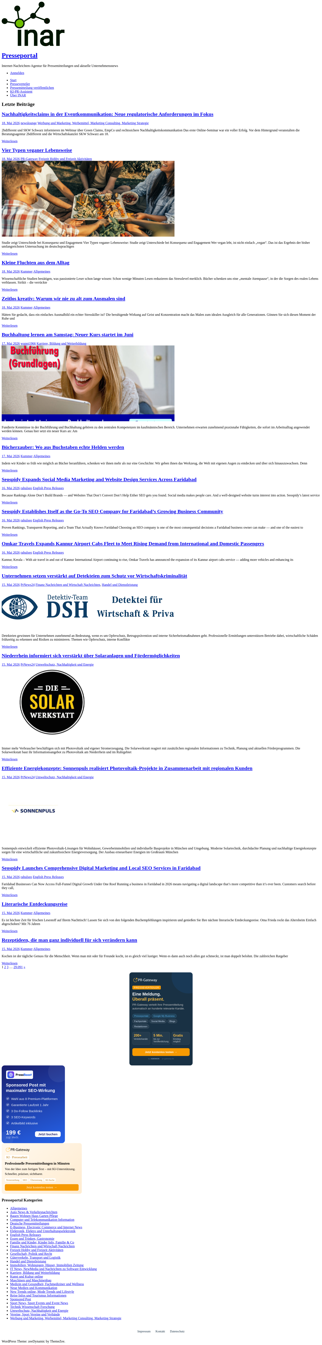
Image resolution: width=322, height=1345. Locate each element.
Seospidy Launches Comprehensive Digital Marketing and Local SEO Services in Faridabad (101, 868)
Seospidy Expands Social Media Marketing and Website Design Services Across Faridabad (99, 479)
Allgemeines (41, 271)
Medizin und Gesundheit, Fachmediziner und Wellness (47, 1284)
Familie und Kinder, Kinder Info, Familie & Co (42, 1242)
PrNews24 (28, 585)
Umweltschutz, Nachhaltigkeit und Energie (64, 664)
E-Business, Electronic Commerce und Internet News (46, 1227)
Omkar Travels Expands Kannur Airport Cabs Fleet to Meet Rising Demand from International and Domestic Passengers (133, 543)
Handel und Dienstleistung (120, 585)
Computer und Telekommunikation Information (42, 1219)
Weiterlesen (9, 141)
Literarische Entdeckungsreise (34, 904)
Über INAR (18, 95)
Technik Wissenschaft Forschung (32, 1307)
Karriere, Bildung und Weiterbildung (61, 343)
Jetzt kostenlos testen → (161, 1052)
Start (13, 80)
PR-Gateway (29, 159)
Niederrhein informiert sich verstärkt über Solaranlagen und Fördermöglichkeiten (91, 655)
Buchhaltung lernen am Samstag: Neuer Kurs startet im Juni (67, 334)
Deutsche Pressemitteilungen (29, 1223)
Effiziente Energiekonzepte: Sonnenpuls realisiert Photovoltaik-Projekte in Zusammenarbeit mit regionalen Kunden (127, 768)
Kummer (27, 271)
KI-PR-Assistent (21, 91)
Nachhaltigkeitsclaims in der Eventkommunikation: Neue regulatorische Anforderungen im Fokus (107, 114)
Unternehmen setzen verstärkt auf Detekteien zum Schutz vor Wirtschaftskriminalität (94, 576)
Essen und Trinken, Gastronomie (32, 1238)
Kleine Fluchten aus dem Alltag (35, 262)
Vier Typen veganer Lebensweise (37, 150)
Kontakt (160, 1331)
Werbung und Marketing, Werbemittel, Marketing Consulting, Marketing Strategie (93, 123)
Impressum (143, 1331)
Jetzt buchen (48, 1134)
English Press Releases (48, 488)
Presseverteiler (20, 84)
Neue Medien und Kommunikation (33, 1288)
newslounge (29, 123)
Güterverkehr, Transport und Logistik (35, 1257)
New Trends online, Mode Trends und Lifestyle (42, 1291)
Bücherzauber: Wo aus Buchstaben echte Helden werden (63, 447)
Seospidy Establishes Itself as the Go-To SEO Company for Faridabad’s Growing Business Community (112, 511)
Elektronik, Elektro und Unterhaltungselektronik (42, 1231)
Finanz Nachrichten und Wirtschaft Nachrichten (67, 585)
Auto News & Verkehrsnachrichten (33, 1212)
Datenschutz (177, 1331)
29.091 (18, 967)
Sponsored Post (20, 1299)
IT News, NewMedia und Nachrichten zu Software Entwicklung (53, 1269)
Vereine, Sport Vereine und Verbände (35, 1314)
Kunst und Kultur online (26, 1276)
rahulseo (26, 488)
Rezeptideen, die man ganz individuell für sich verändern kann (69, 940)
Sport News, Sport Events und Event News (39, 1303)
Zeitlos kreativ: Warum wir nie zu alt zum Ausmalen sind (63, 298)
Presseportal (20, 55)
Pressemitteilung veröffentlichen (32, 87)
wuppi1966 (28, 343)
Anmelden (17, 73)
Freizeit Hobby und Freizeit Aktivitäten (65, 159)
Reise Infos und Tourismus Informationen (38, 1295)
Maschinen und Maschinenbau (30, 1280)
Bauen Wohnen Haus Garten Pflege (34, 1216)
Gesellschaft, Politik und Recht (31, 1254)
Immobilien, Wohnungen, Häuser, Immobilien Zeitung (46, 1265)
